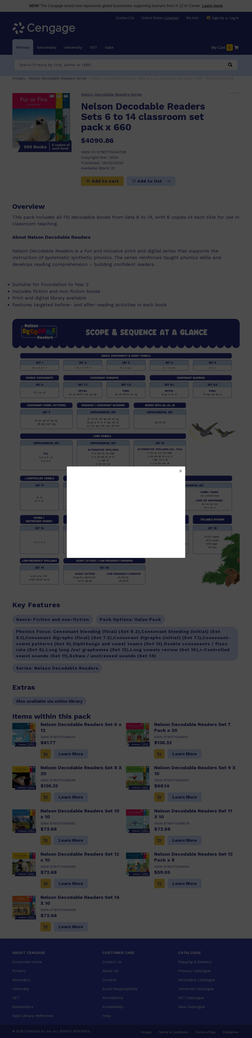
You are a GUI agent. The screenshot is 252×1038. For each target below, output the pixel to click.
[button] (180, 471)
